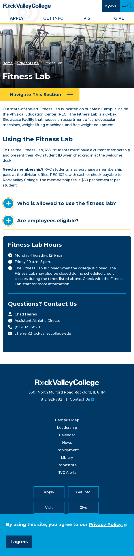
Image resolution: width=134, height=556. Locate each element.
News (67, 442)
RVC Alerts (67, 472)
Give (119, 18)
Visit (88, 18)
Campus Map (67, 420)
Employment (67, 450)
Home (8, 63)
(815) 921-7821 (51, 399)
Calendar (67, 435)
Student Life (28, 63)
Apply (17, 18)
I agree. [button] (19, 541)
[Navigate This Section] (39, 94)
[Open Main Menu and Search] (127, 6)
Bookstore (67, 465)
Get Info (53, 18)
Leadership (67, 427)
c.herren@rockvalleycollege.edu (43, 333)
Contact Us (80, 399)
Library (67, 457)
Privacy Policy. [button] (106, 524)
